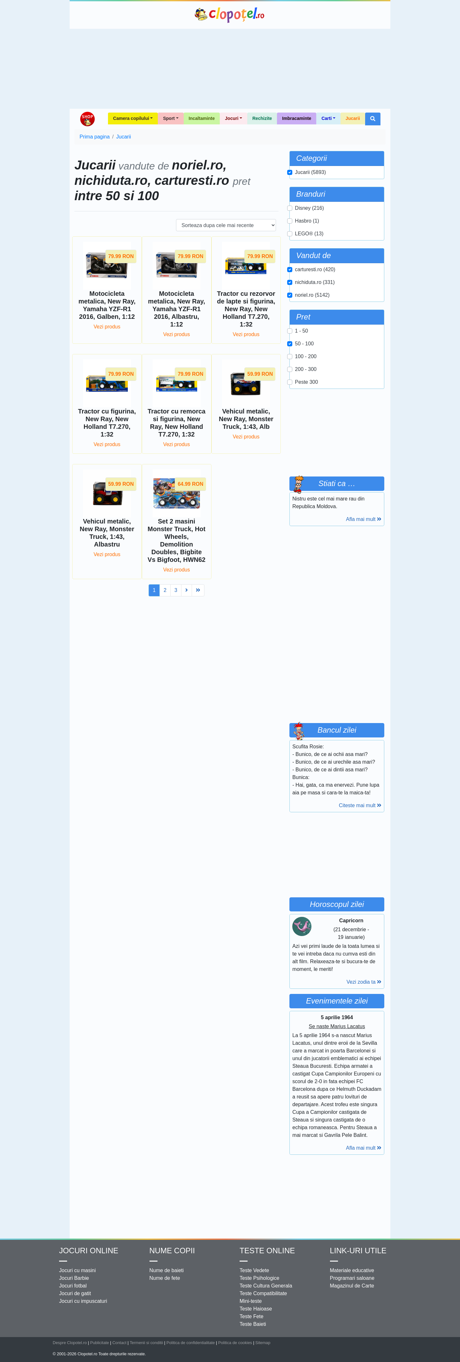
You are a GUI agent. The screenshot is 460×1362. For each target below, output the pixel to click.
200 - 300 (306, 369)
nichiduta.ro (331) (315, 282)
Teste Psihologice (260, 1278)
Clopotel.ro (230, 15)
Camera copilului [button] (131, 118)
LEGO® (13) (309, 233)
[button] (372, 119)
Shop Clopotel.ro (87, 119)
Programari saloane (352, 1278)
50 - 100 (304, 343)
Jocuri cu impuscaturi (83, 1301)
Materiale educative (352, 1270)
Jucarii (353, 118)
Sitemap (262, 1342)
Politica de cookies (235, 1342)
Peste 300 (306, 382)
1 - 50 (301, 331)
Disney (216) (309, 208)
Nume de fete (165, 1278)
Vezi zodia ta (364, 982)
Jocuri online (88, 1250)
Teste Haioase (256, 1308)
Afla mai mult (363, 519)
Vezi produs (107, 326)
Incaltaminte (202, 118)
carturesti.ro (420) (315, 269)
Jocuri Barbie (74, 1278)
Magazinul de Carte (352, 1285)
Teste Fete (252, 1316)
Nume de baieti (167, 1270)
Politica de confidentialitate (190, 1342)
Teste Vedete (254, 1270)
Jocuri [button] (231, 118)
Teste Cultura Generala (266, 1285)
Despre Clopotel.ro (70, 1342)
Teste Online (267, 1250)
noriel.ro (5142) (312, 295)
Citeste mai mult (360, 805)
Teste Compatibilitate (263, 1293)
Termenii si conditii (146, 1342)
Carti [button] (326, 118)
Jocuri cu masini (77, 1270)
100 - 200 (306, 356)
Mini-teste (251, 1301)
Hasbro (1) (307, 221)
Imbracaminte (296, 118)
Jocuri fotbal (73, 1285)
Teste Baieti (253, 1324)
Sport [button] (169, 118)
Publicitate (99, 1342)
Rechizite (262, 118)
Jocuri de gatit (75, 1293)
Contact (119, 1342)
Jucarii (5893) (310, 172)
